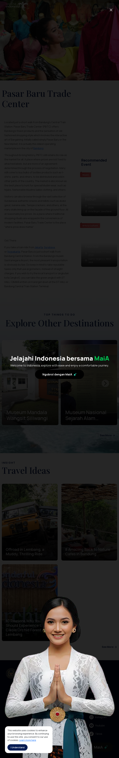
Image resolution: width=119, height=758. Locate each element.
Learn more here (27, 740)
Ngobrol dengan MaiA (59, 374)
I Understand (17, 747)
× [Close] (111, 10)
